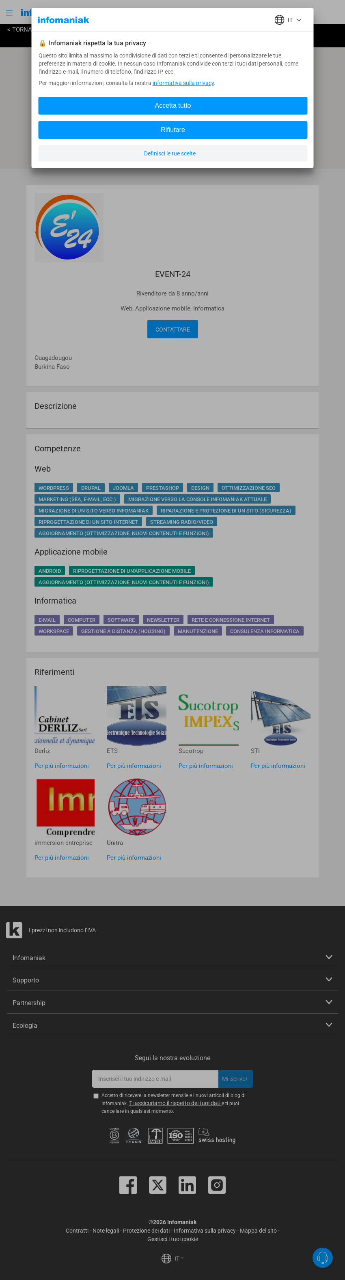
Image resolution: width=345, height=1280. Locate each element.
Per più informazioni (61, 766)
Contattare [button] (172, 329)
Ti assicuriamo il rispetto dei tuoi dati (175, 1103)
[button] (10, 12)
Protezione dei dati (146, 1230)
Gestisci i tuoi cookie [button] (172, 1239)
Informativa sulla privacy (205, 1230)
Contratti (77, 1230)
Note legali (106, 1230)
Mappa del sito (258, 1230)
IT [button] (179, 1258)
